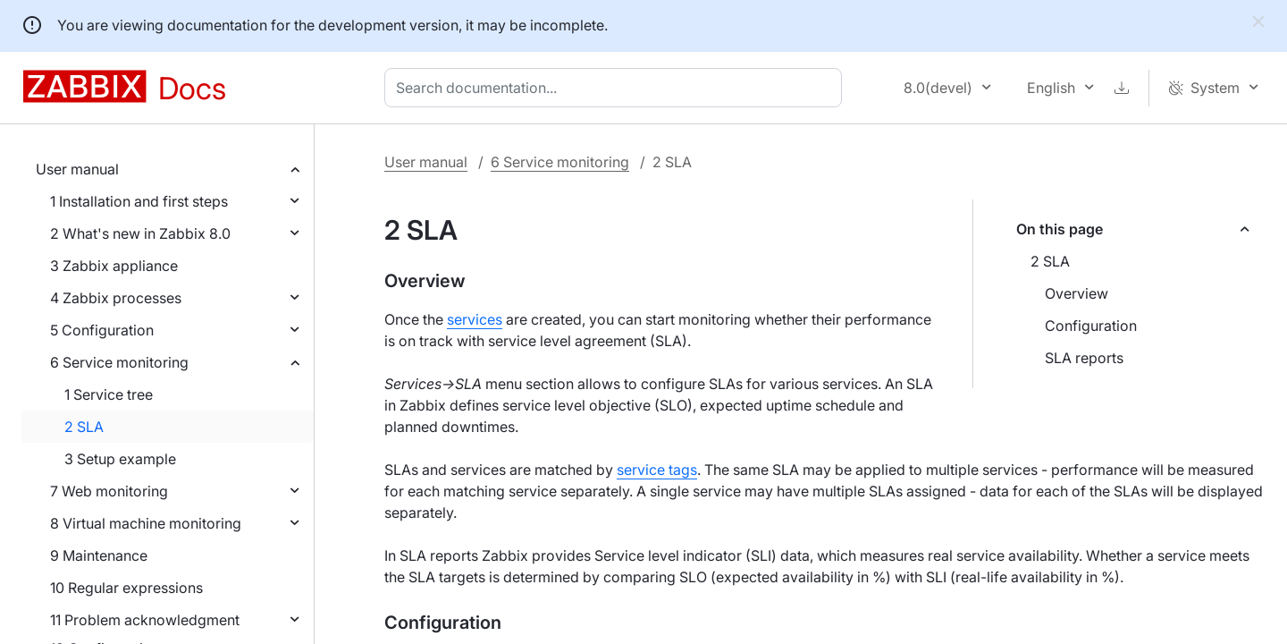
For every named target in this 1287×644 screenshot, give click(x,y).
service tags (657, 470)
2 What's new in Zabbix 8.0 (140, 233)
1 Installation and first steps (139, 201)
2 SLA (84, 427)
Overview (1076, 293)
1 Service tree (108, 394)
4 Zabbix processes (115, 298)
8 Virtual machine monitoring (145, 523)
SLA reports (1084, 358)
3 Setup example (120, 459)
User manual (77, 169)
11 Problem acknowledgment (145, 620)
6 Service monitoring (119, 362)
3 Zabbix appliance (114, 266)
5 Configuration (102, 330)
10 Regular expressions (126, 588)
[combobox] (616, 88)
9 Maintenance (98, 555)
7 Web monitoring (109, 491)
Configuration (1091, 326)
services (474, 319)
